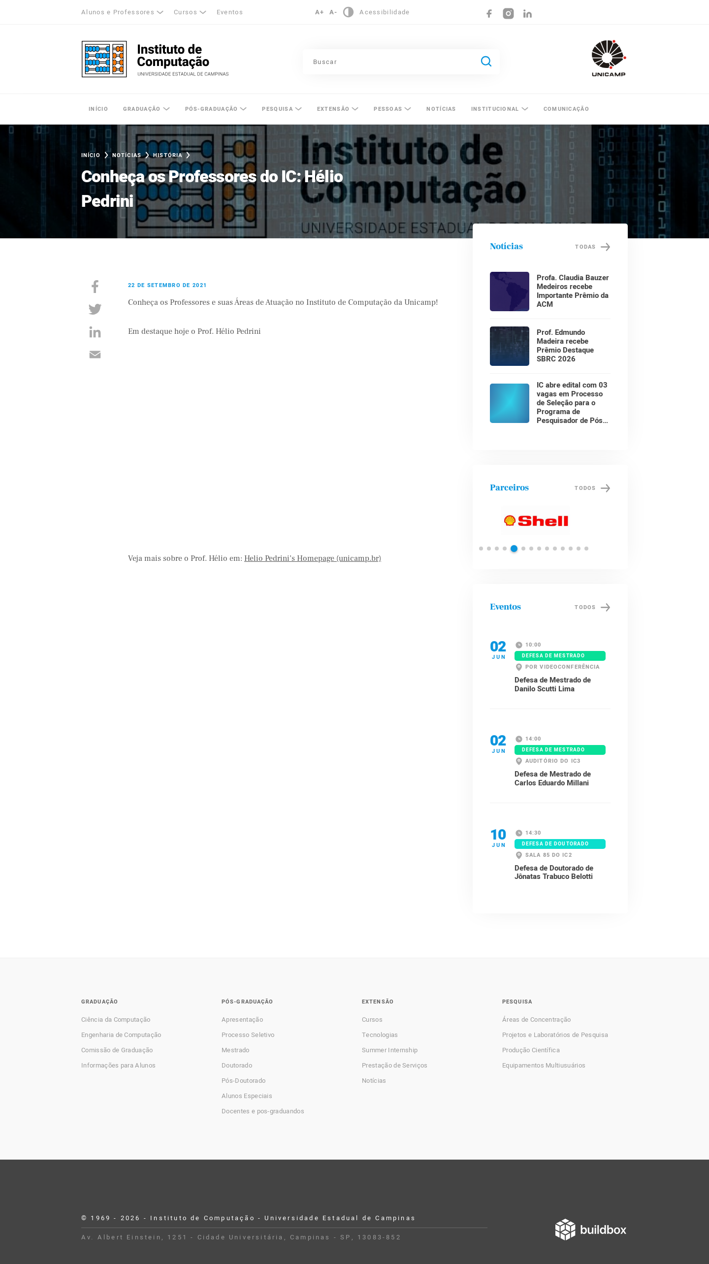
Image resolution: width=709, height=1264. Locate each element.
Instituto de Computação (155, 59)
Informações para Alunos (118, 1065)
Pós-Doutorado (243, 1080)
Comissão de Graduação (117, 1050)
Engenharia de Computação (121, 1035)
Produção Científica (531, 1050)
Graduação (142, 109)
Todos (585, 488)
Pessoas (388, 109)
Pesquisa (277, 109)
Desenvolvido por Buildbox (591, 1229)
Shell (535, 520)
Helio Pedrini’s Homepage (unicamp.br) (312, 558)
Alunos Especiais (247, 1096)
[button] (481, 549)
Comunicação (566, 109)
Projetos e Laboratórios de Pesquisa (555, 1035)
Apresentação (242, 1019)
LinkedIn (527, 13)
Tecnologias (380, 1035)
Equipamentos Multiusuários (543, 1065)
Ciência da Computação (116, 1019)
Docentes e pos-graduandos (263, 1111)
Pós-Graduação (211, 109)
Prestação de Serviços (395, 1065)
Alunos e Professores (118, 12)
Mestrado (236, 1050)
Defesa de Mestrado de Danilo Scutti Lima (553, 684)
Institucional (495, 109)
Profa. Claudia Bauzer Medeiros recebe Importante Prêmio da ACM (573, 291)
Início (98, 109)
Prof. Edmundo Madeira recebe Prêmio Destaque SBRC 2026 (565, 345)
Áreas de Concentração (536, 1019)
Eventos (230, 12)
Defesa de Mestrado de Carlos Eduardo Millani (553, 778)
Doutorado (237, 1065)
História (167, 155)
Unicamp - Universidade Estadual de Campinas (609, 58)
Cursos (185, 12)
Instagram (508, 13)
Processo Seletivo (248, 1035)
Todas (585, 247)
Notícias (441, 109)
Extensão (333, 109)
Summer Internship (390, 1050)
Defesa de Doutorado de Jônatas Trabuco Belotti (554, 872)
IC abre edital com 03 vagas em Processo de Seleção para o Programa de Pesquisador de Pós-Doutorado (572, 407)
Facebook (489, 13)
